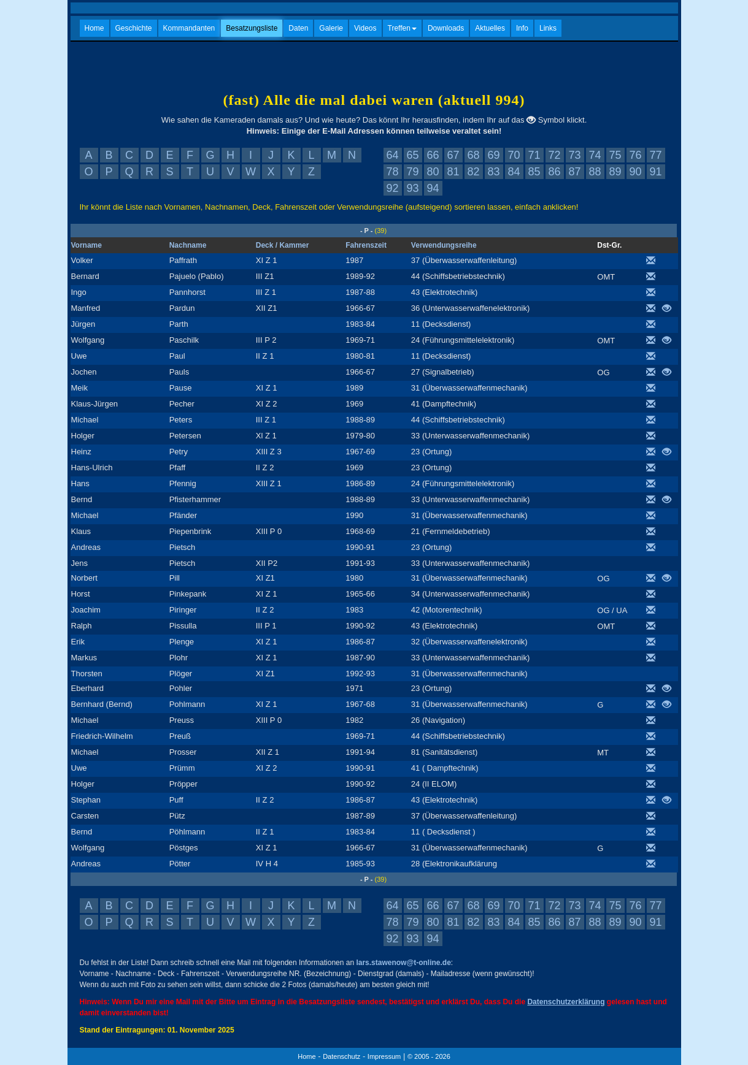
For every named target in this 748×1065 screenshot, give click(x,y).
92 (392, 188)
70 (513, 155)
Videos (365, 28)
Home (94, 28)
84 (513, 171)
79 (412, 171)
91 (655, 171)
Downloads (446, 28)
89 (615, 171)
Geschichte (133, 28)
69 (493, 155)
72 (554, 155)
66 (432, 155)
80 (432, 171)
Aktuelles (490, 28)
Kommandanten (189, 28)
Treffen (402, 28)
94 (432, 188)
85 (534, 171)
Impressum (384, 1056)
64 (392, 155)
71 (534, 155)
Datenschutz (341, 1056)
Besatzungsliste (251, 28)
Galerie (331, 28)
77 (655, 155)
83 (493, 171)
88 (594, 171)
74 (594, 155)
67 (453, 155)
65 (412, 155)
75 (615, 155)
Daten (298, 28)
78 (392, 171)
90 (635, 171)
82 (473, 171)
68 (473, 155)
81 (453, 171)
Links (548, 28)
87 (574, 171)
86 (554, 171)
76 (635, 155)
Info (522, 28)
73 (574, 155)
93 (412, 188)
